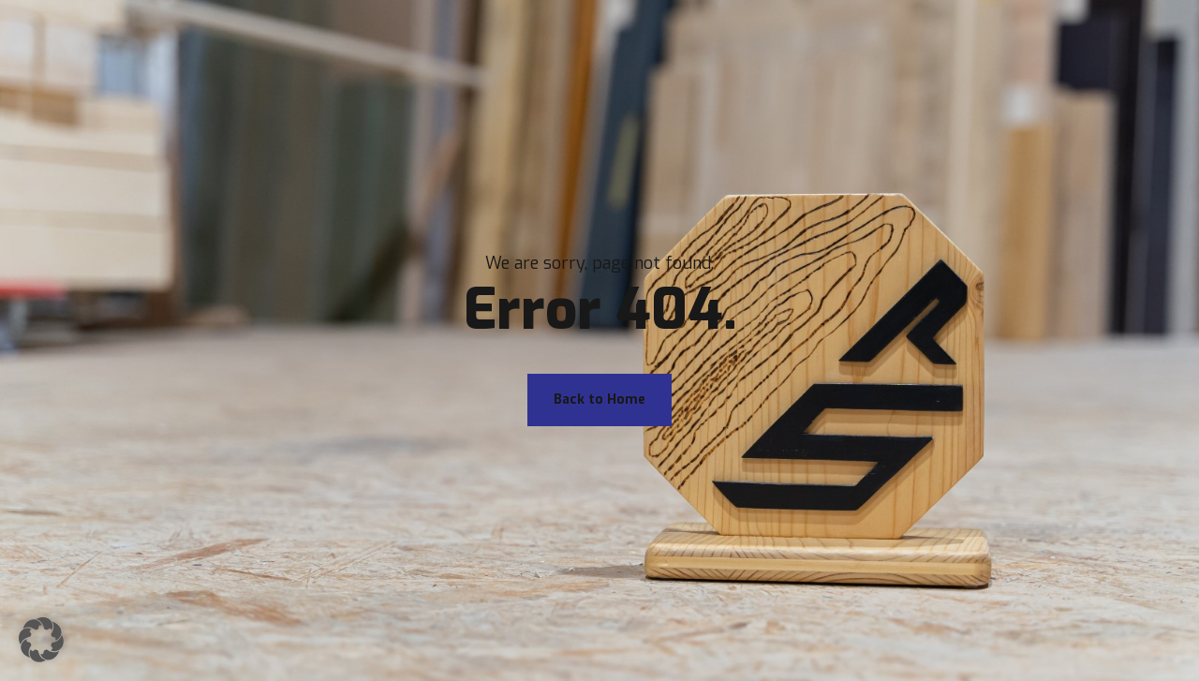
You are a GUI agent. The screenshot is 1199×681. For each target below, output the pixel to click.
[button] (41, 640)
